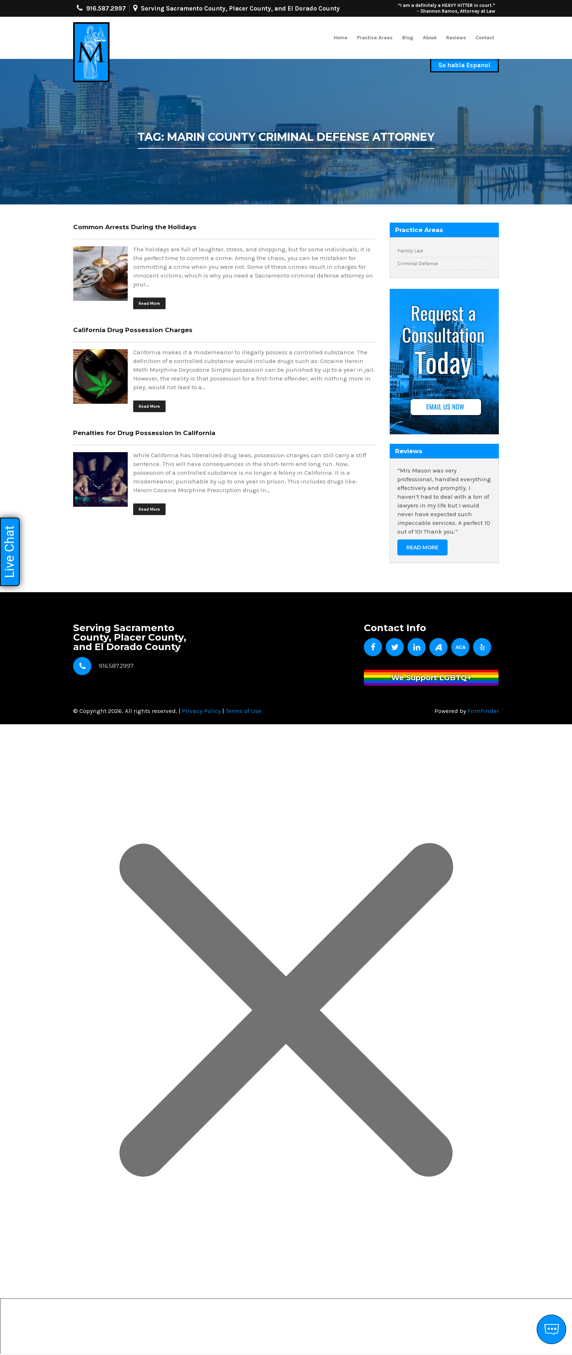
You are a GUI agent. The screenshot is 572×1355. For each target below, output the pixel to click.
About (430, 38)
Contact (485, 38)
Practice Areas (375, 38)
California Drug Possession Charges (132, 330)
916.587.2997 (106, 8)
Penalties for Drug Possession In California (144, 433)
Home (340, 38)
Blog (407, 38)
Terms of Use (243, 710)
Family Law (410, 251)
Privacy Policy (201, 710)
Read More (149, 303)
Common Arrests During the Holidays (134, 227)
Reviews (456, 38)
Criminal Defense (417, 263)
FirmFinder (483, 710)
